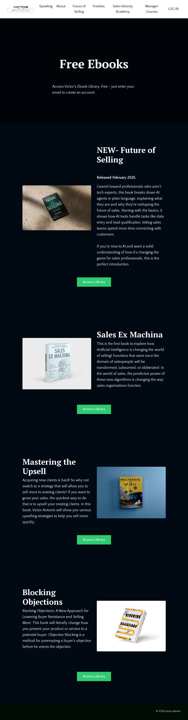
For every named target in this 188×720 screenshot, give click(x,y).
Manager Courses (151, 9)
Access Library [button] (94, 282)
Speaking (46, 6)
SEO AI (16, 711)
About (61, 6)
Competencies (59, 711)
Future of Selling (79, 9)
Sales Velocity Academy (123, 9)
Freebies (99, 6)
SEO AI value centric (35, 711)
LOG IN (173, 9)
